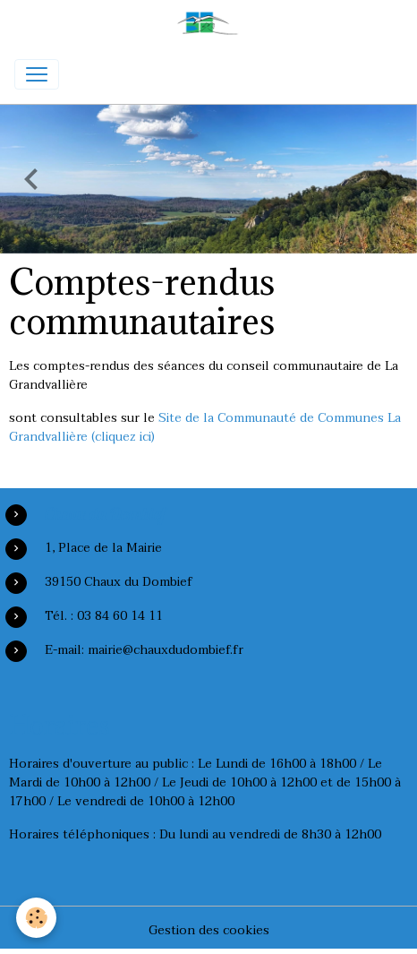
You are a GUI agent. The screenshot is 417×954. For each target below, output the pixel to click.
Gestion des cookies (209, 930)
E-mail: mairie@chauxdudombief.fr (144, 650)
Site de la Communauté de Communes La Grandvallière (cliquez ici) (205, 427)
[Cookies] (36, 918)
